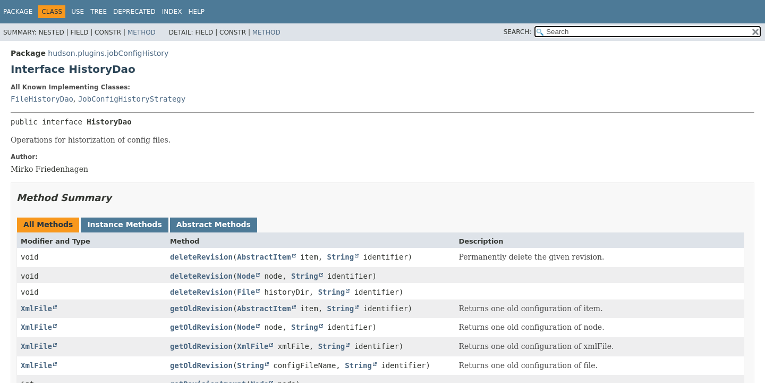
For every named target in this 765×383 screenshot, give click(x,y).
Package (17, 11)
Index (172, 11)
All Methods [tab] (48, 224)
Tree (98, 11)
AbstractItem (264, 257)
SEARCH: (518, 32)
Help (196, 11)
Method (142, 32)
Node (246, 276)
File (246, 292)
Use (77, 11)
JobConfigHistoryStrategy (131, 99)
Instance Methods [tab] (124, 224)
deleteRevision (201, 257)
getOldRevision (201, 308)
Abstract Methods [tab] (213, 224)
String (340, 257)
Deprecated (134, 11)
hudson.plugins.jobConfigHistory (108, 53)
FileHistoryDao (42, 99)
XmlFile (36, 308)
